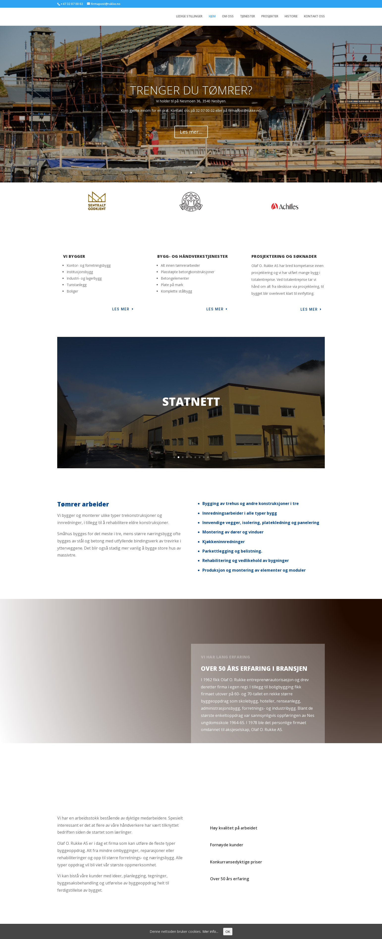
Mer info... (210, 931)
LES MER (215, 311)
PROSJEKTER (269, 17)
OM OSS (228, 17)
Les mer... (191, 140)
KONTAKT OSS (314, 17)
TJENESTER (247, 17)
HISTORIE (291, 17)
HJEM (212, 17)
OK (227, 931)
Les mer (121, 311)
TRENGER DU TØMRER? (191, 98)
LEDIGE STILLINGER (189, 17)
